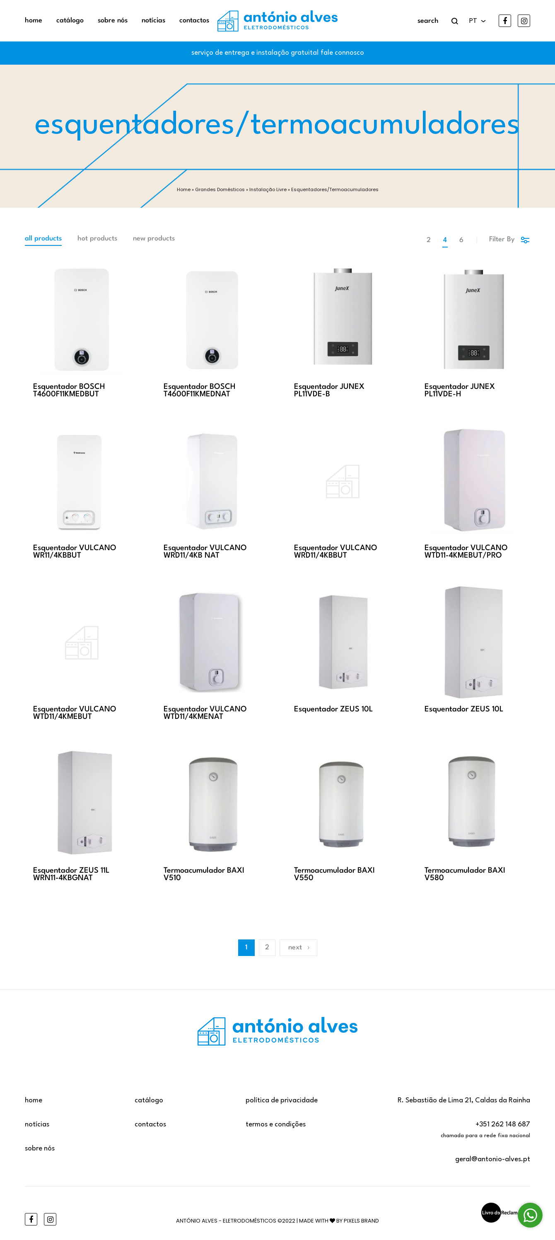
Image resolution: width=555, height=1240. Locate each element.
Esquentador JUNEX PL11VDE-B (329, 390)
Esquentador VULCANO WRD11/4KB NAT (205, 551)
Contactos (194, 20)
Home (33, 20)
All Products (43, 238)
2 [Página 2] (267, 947)
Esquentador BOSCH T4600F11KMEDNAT (200, 390)
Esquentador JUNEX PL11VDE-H (460, 390)
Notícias (153, 20)
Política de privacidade (282, 1100)
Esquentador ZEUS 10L (333, 709)
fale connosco (342, 52)
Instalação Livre (268, 189)
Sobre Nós (113, 20)
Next (299, 947)
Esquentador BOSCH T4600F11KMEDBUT (69, 390)
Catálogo (70, 20)
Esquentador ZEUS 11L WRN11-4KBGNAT (71, 874)
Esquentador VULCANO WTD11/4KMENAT (205, 713)
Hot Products (97, 238)
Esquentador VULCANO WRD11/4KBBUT (335, 551)
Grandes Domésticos (220, 189)
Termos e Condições (276, 1124)
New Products (154, 238)
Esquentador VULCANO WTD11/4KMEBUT (74, 713)
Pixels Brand (361, 1221)
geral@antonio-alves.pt (492, 1159)
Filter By (509, 239)
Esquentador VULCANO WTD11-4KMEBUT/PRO (466, 551)
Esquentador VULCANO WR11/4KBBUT (74, 551)
